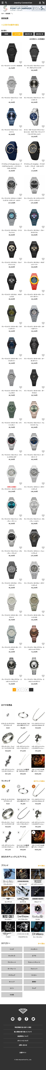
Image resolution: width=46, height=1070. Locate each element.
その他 (12, 995)
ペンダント (34, 949)
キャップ (12, 982)
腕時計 (34, 982)
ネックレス (11, 956)
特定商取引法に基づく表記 (23, 1027)
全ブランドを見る (39, 781)
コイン (12, 988)
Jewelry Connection (23, 2)
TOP (2, 13)
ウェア (34, 988)
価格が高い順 (39, 34)
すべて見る (41, 866)
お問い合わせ (23, 1045)
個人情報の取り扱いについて (23, 1032)
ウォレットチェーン (34, 962)
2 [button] (18, 690)
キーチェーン (12, 969)
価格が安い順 (28, 34)
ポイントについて (23, 1041)
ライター (34, 975)
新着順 (6, 34)
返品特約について (23, 1036)
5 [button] (26, 690)
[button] (31, 689)
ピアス (34, 956)
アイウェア (11, 975)
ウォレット (34, 969)
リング (12, 949)
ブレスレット (12, 962)
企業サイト (23, 1052)
